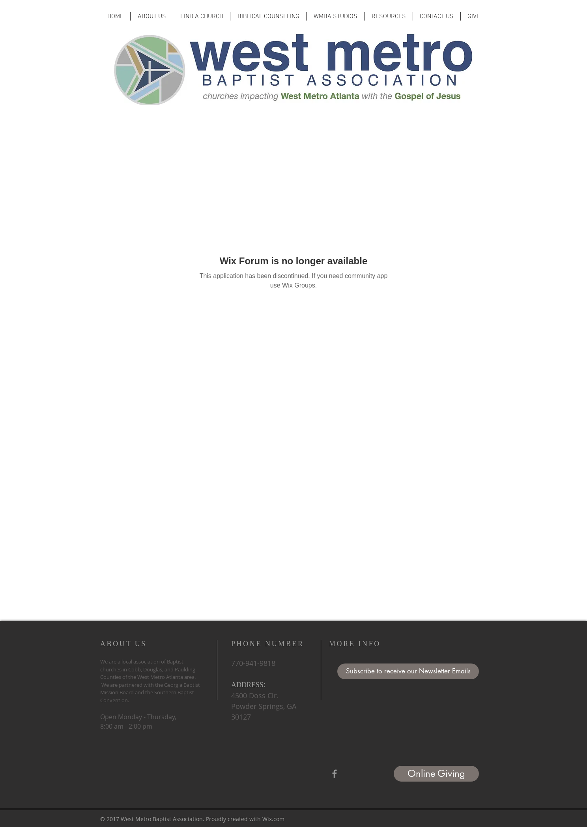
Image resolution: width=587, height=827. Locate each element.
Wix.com (273, 819)
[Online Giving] (436, 774)
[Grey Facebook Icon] (334, 773)
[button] (408, 671)
